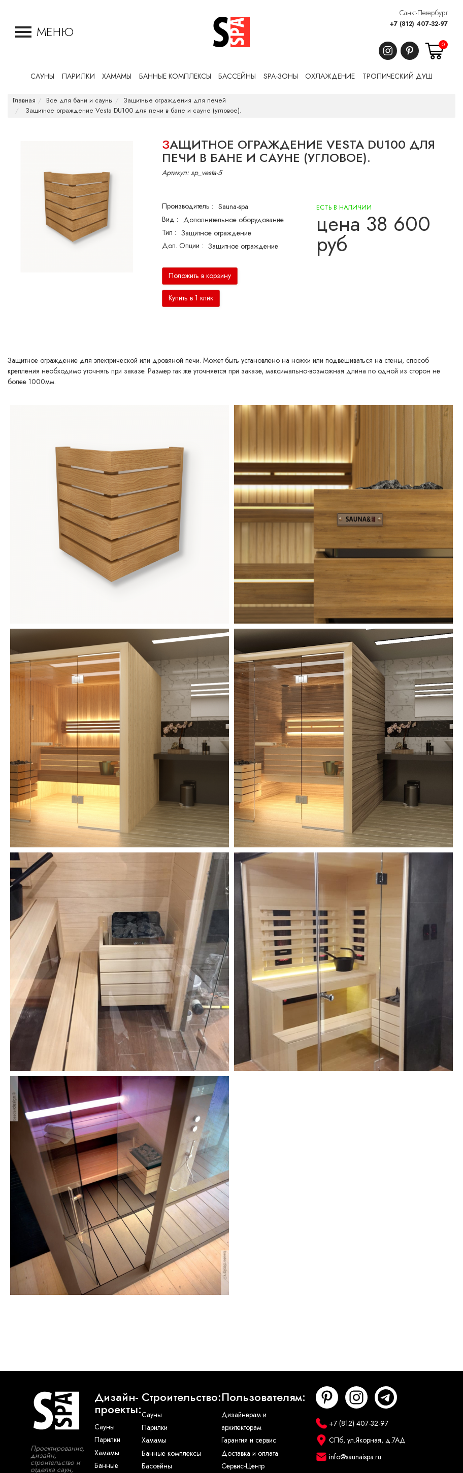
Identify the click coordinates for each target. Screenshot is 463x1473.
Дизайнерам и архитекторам (244, 1421)
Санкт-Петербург (424, 13)
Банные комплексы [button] (175, 76)
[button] (44, 32)
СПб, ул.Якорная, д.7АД (367, 1440)
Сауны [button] (42, 76)
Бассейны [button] (237, 76)
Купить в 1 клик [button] (191, 298)
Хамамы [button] (116, 76)
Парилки (107, 1440)
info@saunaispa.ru (355, 1457)
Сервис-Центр (242, 1466)
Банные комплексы (171, 1453)
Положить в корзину (200, 276)
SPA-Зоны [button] (280, 76)
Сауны (104, 1427)
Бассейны (157, 1466)
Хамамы (106, 1453)
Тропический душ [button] (397, 76)
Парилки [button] (78, 76)
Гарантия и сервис (248, 1440)
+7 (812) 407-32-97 (419, 24)
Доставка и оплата (249, 1453)
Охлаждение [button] (330, 76)
